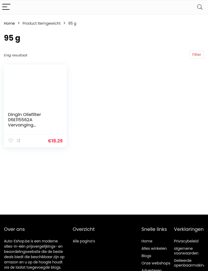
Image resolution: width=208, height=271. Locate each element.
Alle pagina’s (84, 241)
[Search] (200, 7)
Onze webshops (155, 263)
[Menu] (6, 7)
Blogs (146, 255)
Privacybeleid (186, 241)
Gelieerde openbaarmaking (190, 263)
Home (9, 23)
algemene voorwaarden (186, 251)
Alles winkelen (154, 248)
